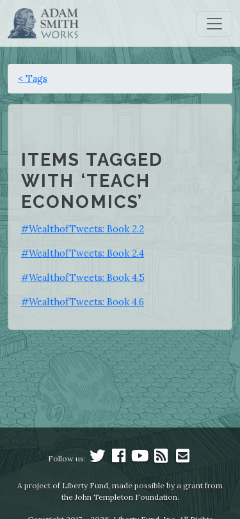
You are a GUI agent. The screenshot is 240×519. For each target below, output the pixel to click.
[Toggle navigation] (214, 23)
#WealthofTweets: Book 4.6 (82, 302)
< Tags (32, 78)
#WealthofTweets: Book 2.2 (82, 229)
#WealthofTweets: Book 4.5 (83, 277)
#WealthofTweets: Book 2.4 (82, 253)
